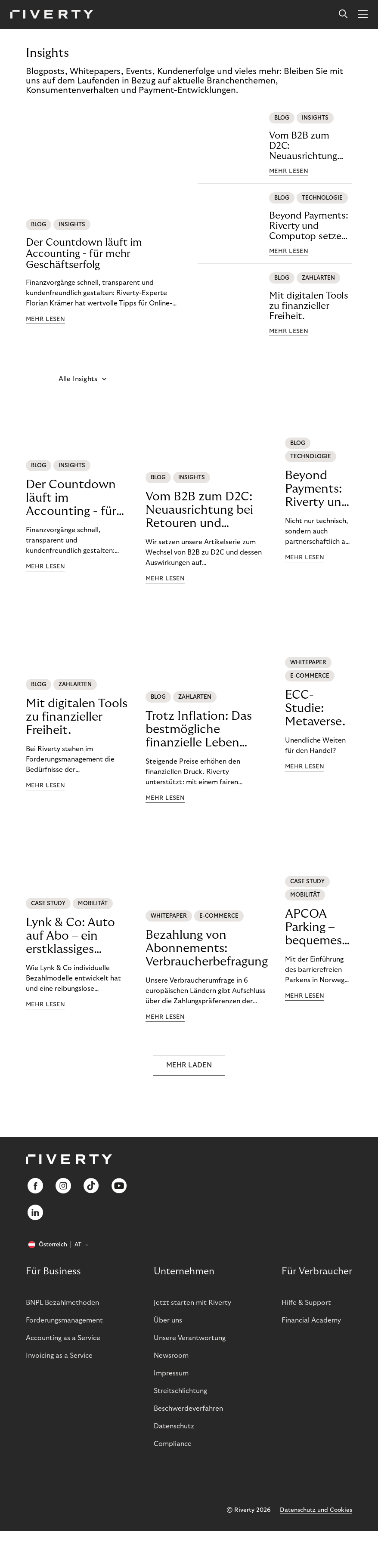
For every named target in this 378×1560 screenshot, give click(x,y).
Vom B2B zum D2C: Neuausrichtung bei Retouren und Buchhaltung (306, 146)
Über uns (168, 1320)
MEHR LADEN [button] (189, 1065)
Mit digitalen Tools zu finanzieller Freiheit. (308, 306)
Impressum (171, 1373)
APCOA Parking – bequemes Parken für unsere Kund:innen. (318, 927)
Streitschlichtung (180, 1390)
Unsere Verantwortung (190, 1338)
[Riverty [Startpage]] (51, 15)
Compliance (173, 1443)
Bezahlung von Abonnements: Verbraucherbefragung (207, 948)
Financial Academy (311, 1320)
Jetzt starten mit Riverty (192, 1302)
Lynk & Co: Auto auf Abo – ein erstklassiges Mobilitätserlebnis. (77, 936)
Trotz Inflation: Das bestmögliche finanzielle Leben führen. (199, 729)
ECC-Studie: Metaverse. (315, 708)
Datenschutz (174, 1426)
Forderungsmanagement (64, 1320)
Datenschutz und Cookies (316, 1510)
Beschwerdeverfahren (188, 1408)
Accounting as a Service (63, 1338)
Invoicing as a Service (59, 1355)
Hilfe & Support (306, 1302)
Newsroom (171, 1355)
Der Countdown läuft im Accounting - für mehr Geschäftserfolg (84, 253)
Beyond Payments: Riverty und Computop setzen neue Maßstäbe (308, 226)
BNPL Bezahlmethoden (62, 1302)
